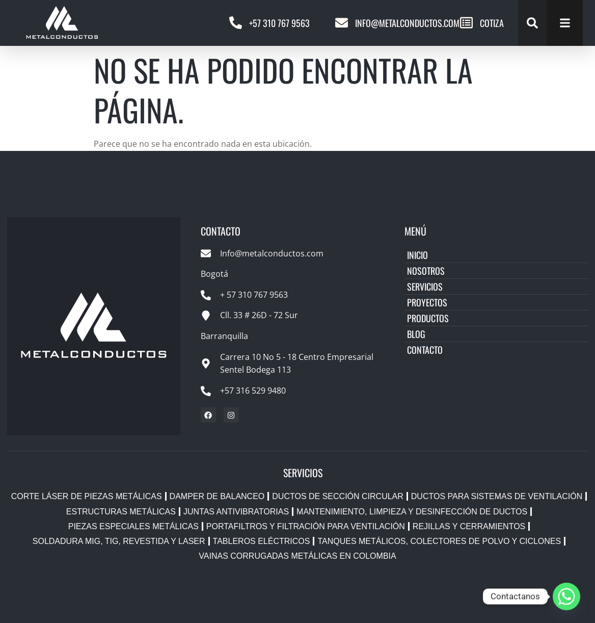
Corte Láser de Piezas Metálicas (86, 496)
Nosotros (426, 270)
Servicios (425, 286)
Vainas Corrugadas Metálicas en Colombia (297, 556)
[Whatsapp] (566, 596)
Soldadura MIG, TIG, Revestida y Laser (119, 541)
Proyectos (427, 302)
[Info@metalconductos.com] (341, 22)
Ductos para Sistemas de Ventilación (496, 496)
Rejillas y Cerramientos (469, 526)
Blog (416, 334)
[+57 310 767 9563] (235, 22)
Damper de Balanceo (217, 496)
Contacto (425, 349)
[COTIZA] (466, 22)
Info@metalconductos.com (407, 23)
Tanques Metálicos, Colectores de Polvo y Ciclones (439, 541)
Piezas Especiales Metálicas (133, 526)
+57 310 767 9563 (279, 23)
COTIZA (492, 23)
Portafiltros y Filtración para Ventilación (305, 526)
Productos (428, 318)
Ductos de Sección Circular (337, 496)
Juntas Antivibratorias (236, 511)
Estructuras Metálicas (121, 511)
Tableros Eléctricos (261, 541)
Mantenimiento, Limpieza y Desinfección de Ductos (411, 511)
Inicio (417, 255)
